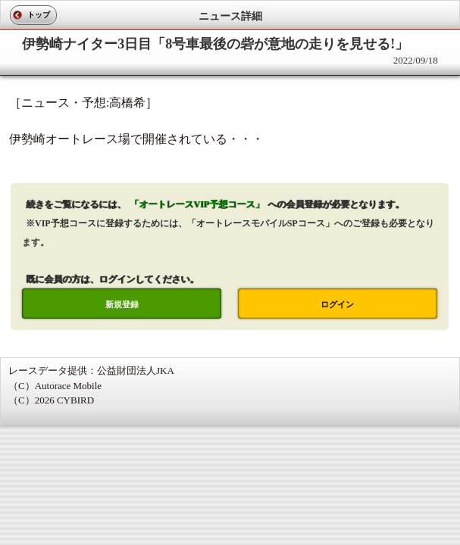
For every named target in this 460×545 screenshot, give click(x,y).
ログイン (337, 304)
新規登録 (122, 304)
